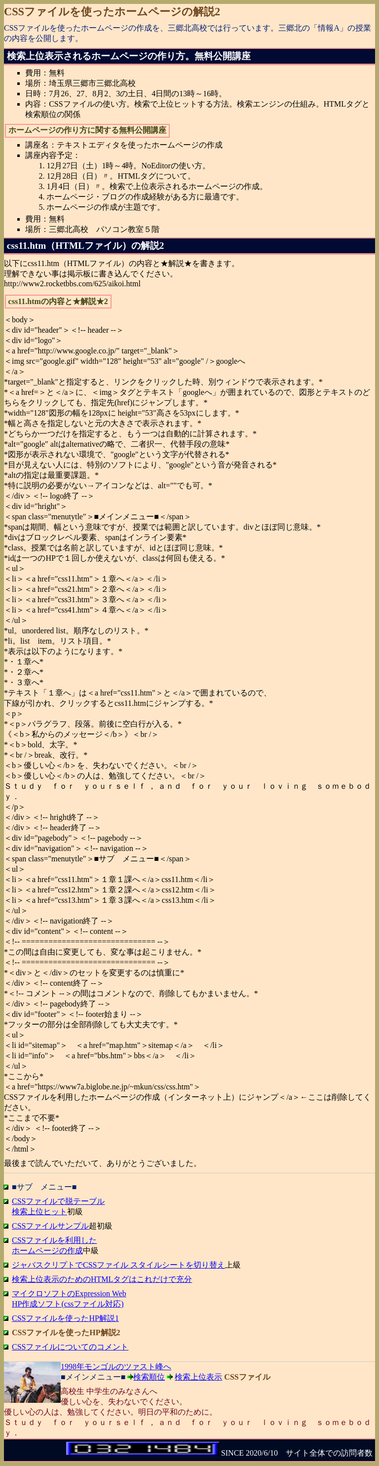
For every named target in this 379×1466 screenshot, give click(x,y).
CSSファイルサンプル (50, 1226)
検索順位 (149, 1377)
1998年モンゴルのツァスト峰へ (116, 1366)
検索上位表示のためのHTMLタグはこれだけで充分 (102, 1279)
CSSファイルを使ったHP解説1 (65, 1318)
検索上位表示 (198, 1377)
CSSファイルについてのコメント (70, 1347)
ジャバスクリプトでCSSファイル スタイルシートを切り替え (118, 1265)
